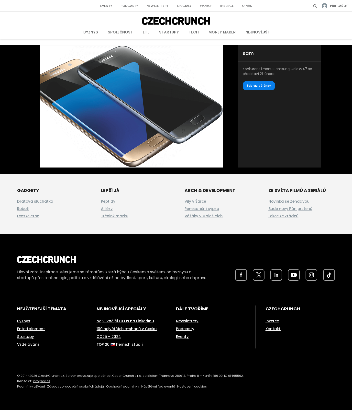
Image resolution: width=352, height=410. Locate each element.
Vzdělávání (28, 344)
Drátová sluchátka (35, 201)
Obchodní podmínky (122, 386)
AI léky (107, 208)
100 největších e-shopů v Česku (127, 328)
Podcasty (129, 5)
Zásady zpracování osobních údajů (75, 386)
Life (146, 32)
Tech (194, 32)
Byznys (90, 32)
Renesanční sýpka (202, 208)
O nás (247, 5)
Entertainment (31, 328)
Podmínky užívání (31, 386)
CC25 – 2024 (109, 336)
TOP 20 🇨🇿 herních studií (120, 344)
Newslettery (157, 5)
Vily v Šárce (195, 201)
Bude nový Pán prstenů (290, 208)
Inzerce (227, 5)
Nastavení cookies (192, 386)
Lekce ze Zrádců (283, 216)
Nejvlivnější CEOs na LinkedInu (125, 321)
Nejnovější (257, 32)
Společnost (120, 32)
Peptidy (108, 201)
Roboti (23, 208)
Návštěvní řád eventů (158, 386)
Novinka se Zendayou (288, 201)
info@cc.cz (41, 381)
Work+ (206, 5)
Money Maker (222, 32)
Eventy (106, 5)
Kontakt (273, 328)
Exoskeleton (28, 216)
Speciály (184, 5)
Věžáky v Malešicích (204, 216)
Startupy (169, 32)
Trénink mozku (114, 216)
